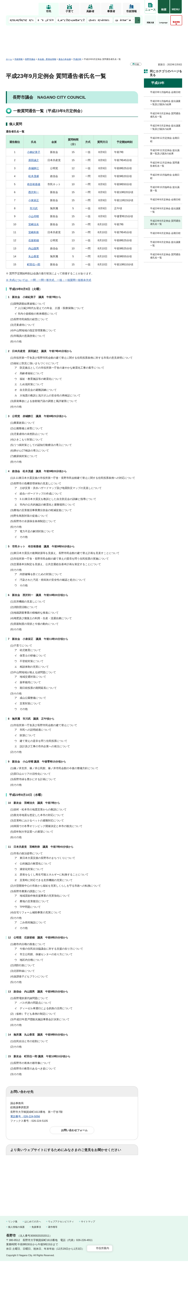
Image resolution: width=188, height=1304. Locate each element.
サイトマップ (88, 1264)
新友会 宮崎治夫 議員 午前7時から (37, 802)
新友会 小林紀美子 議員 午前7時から (36, 297)
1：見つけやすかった (27, 1179)
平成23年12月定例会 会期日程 (164, 139)
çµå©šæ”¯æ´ (124, 20)
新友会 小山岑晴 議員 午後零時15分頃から (39, 761)
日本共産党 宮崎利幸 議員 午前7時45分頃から (43, 846)
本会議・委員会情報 (47, 59)
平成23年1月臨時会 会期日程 (165, 92)
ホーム (9, 59)
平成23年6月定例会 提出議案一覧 (165, 244)
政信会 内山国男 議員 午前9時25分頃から (41, 991)
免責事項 (36, 1270)
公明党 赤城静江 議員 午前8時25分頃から (39, 416)
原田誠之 (33, 160)
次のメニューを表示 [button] (137, 20)
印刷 (137, 64)
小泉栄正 (33, 200)
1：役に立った (23, 1166)
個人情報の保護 (16, 1270)
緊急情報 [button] (176, 22)
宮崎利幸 (33, 232)
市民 (48, 11)
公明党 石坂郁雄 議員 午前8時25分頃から (41, 937)
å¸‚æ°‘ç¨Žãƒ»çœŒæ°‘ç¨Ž (71, 20)
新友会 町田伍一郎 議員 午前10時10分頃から (42, 1056)
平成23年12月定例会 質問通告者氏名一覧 (164, 164)
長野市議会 (30, 59)
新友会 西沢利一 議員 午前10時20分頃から (40, 595)
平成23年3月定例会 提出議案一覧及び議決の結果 (165, 127)
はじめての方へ (33, 1264)
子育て (69, 11)
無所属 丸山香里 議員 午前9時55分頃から (41, 1034)
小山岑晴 (33, 216)
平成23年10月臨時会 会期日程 (164, 176)
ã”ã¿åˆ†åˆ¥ (46, 20)
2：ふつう (46, 1166)
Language (163, 23)
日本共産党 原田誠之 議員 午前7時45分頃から (42, 351)
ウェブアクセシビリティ (61, 1264)
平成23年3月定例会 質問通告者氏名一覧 (165, 115)
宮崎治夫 (33, 224)
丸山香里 (33, 256)
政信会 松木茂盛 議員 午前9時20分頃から (39, 471)
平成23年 (77, 59)
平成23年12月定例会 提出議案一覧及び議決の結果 (164, 152)
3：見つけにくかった (80, 1179)
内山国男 (33, 248)
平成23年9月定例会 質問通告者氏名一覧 (165, 222)
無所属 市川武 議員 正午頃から (33, 718)
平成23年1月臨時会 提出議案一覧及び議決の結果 (165, 103)
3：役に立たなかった (72, 1166)
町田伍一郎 (33, 264)
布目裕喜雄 (33, 184)
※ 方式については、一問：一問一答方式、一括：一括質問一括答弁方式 (48, 280)
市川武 (34, 208)
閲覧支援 (150, 23)
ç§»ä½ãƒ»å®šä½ (100, 20)
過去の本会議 (64, 59)
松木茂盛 (33, 176)
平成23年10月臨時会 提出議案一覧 (164, 189)
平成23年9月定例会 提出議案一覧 (165, 210)
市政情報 (131, 11)
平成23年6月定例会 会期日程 (165, 233)
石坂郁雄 (33, 240)
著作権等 (52, 1270)
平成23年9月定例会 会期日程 (165, 199)
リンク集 (12, 1264)
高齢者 (90, 11)
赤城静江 (33, 168)
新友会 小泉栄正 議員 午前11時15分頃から (40, 639)
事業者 (111, 11)
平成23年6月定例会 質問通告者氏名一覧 (165, 256)
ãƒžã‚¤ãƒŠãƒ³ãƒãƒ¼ (22, 20)
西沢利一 (33, 192)
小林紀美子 (33, 152)
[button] (163, 7)
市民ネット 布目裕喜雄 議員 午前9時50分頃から (43, 546)
